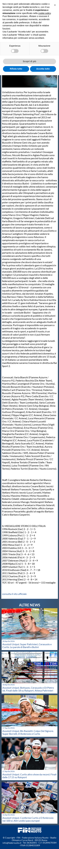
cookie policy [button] (44, 13)
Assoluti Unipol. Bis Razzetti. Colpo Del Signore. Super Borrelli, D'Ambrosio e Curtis (28, 732)
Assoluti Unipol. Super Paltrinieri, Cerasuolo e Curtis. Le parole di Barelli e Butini (27, 646)
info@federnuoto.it (12, 842)
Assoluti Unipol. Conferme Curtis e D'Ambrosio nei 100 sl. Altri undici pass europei (27, 819)
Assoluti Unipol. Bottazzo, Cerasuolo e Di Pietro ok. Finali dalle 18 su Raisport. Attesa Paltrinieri (28, 689)
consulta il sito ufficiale (14, 593)
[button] (54, 5)
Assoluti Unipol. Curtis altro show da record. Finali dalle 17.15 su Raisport (29, 776)
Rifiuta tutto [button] (16, 69)
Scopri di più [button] (29, 61)
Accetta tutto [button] (43, 69)
